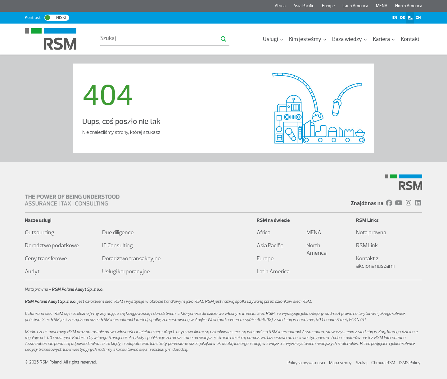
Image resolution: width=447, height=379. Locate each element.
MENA (381, 5)
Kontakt (410, 39)
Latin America (355, 5)
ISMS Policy (410, 362)
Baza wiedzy (350, 39)
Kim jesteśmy (308, 39)
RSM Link (367, 245)
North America (408, 5)
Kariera (384, 39)
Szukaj (361, 362)
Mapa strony (340, 362)
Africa (280, 5)
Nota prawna (371, 232)
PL (410, 17)
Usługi (273, 39)
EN (394, 17)
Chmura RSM (383, 362)
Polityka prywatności (306, 362)
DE (402, 17)
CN (418, 17)
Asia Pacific (303, 5)
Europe (328, 5)
